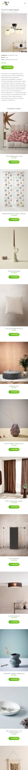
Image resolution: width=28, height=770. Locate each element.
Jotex (16, 55)
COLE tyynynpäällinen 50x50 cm (14, 328)
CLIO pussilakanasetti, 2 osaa (14, 156)
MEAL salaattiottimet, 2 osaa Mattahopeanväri (14, 731)
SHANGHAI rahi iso (14, 386)
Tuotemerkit (11, 55)
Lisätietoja (7, 67)
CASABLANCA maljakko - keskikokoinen (14, 673)
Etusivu (3, 12)
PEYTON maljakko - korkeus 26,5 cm (14, 443)
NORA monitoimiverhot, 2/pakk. (14, 501)
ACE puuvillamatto (14, 558)
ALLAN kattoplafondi (14, 616)
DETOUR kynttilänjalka (14, 271)
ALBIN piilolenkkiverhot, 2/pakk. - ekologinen (14, 213)
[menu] (25, 3)
